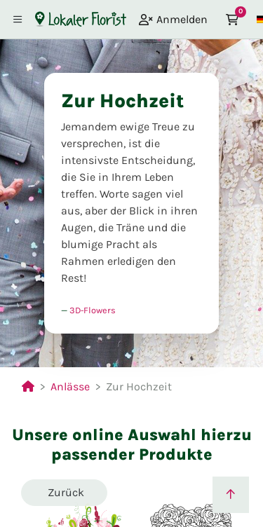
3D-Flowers (92, 310)
